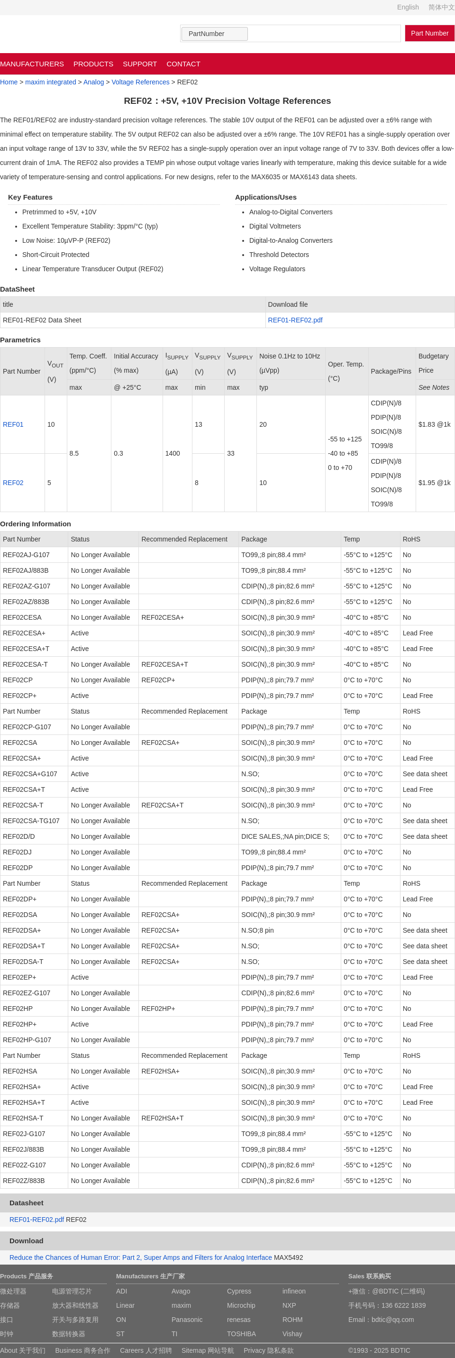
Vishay (292, 1334)
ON (121, 1319)
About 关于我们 (23, 1350)
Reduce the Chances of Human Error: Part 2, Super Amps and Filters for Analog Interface (140, 1257)
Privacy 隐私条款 (269, 1350)
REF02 (13, 482)
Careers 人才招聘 (146, 1350)
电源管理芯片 (72, 1291)
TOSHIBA (241, 1334)
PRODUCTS (93, 64)
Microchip (241, 1305)
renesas (239, 1319)
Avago (181, 1291)
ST (120, 1334)
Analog (93, 82)
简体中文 (441, 7)
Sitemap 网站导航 (208, 1350)
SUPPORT (140, 64)
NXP (289, 1305)
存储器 (10, 1305)
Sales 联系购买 (369, 1276)
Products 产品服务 (26, 1276)
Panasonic (187, 1319)
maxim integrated (50, 82)
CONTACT (183, 64)
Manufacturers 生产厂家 (150, 1276)
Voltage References (140, 82)
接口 (6, 1319)
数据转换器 (68, 1334)
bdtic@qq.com (393, 1319)
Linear (125, 1305)
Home (9, 82)
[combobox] (215, 34)
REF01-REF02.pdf (295, 320)
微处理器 (13, 1291)
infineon (294, 1291)
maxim (181, 1305)
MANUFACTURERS (32, 64)
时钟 (6, 1334)
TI (174, 1334)
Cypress (239, 1291)
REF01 (13, 424)
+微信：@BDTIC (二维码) (386, 1291)
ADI (121, 1291)
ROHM (292, 1319)
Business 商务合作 (82, 1350)
